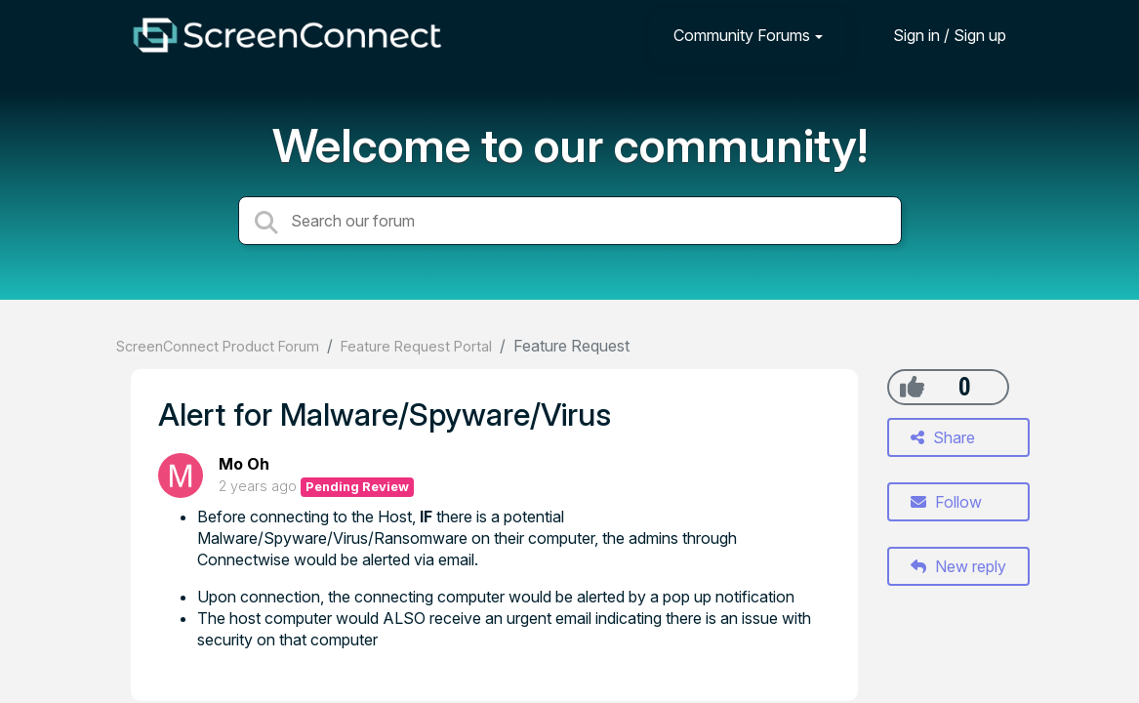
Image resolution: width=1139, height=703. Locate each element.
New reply (958, 566)
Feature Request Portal (416, 346)
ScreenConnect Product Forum (217, 346)
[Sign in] (935, 35)
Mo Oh (244, 464)
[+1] (912, 386)
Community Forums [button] (741, 35)
